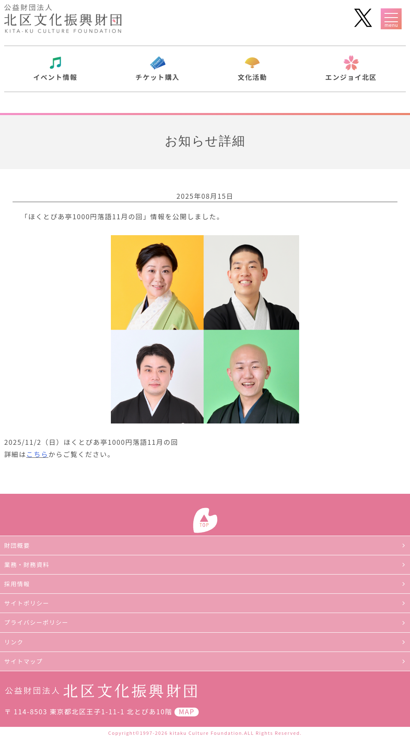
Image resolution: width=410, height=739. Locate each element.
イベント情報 (55, 77)
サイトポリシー (26, 603)
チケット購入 (158, 77)
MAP (187, 711)
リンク (13, 642)
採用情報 (17, 584)
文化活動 (252, 77)
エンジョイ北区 (351, 77)
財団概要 (17, 545)
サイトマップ (23, 661)
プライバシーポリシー (36, 622)
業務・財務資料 (26, 564)
